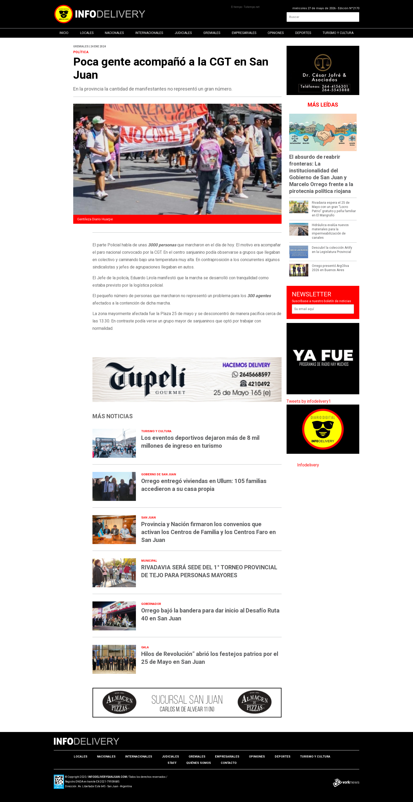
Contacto (229, 763)
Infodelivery (308, 465)
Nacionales (114, 33)
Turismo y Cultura (338, 33)
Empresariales (244, 33)
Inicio (64, 33)
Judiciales (183, 33)
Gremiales (211, 33)
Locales (87, 33)
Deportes (303, 33)
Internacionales (149, 33)
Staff (172, 763)
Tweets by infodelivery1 (309, 401)
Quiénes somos (198, 763)
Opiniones (276, 33)
